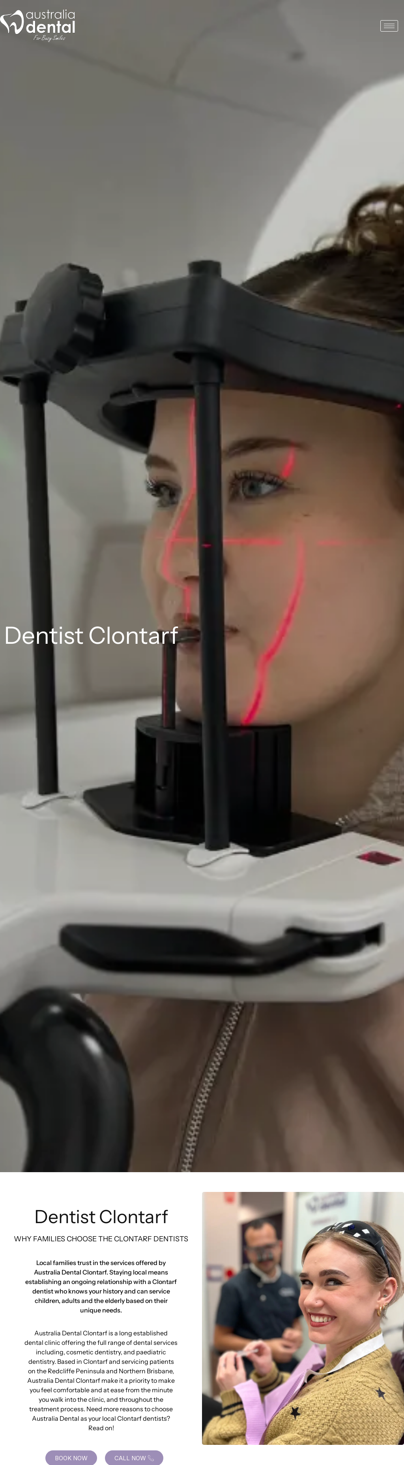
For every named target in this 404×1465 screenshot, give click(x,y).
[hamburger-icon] (389, 26)
